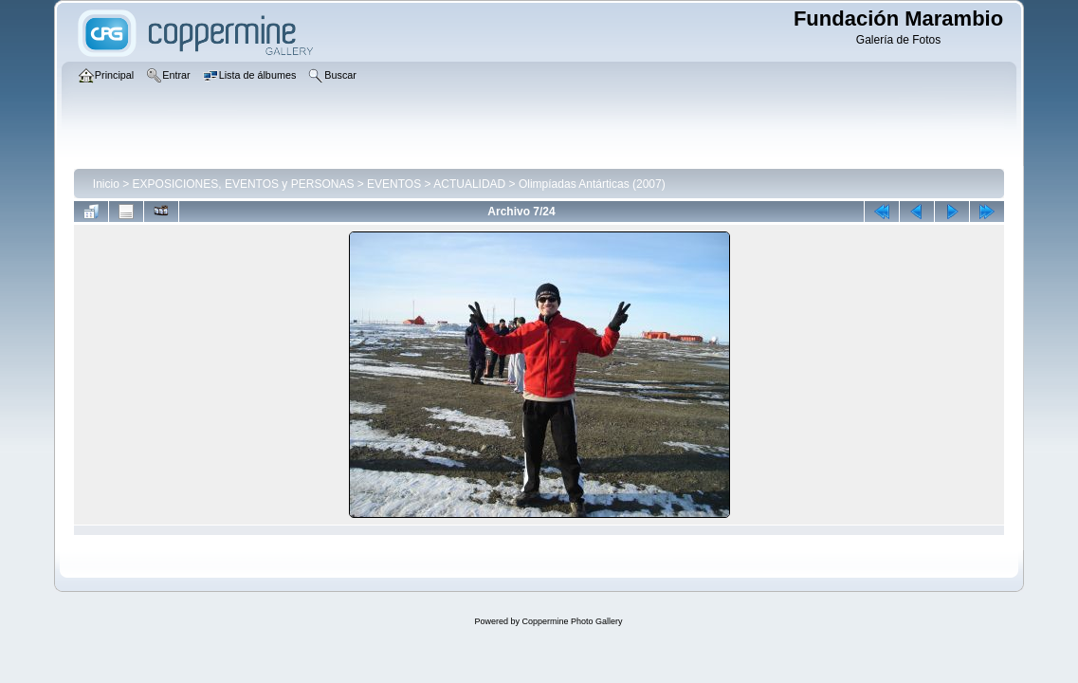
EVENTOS (394, 184)
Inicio (106, 184)
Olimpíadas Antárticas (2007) (592, 184)
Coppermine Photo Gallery (571, 621)
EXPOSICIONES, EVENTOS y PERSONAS (244, 184)
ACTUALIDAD (469, 184)
